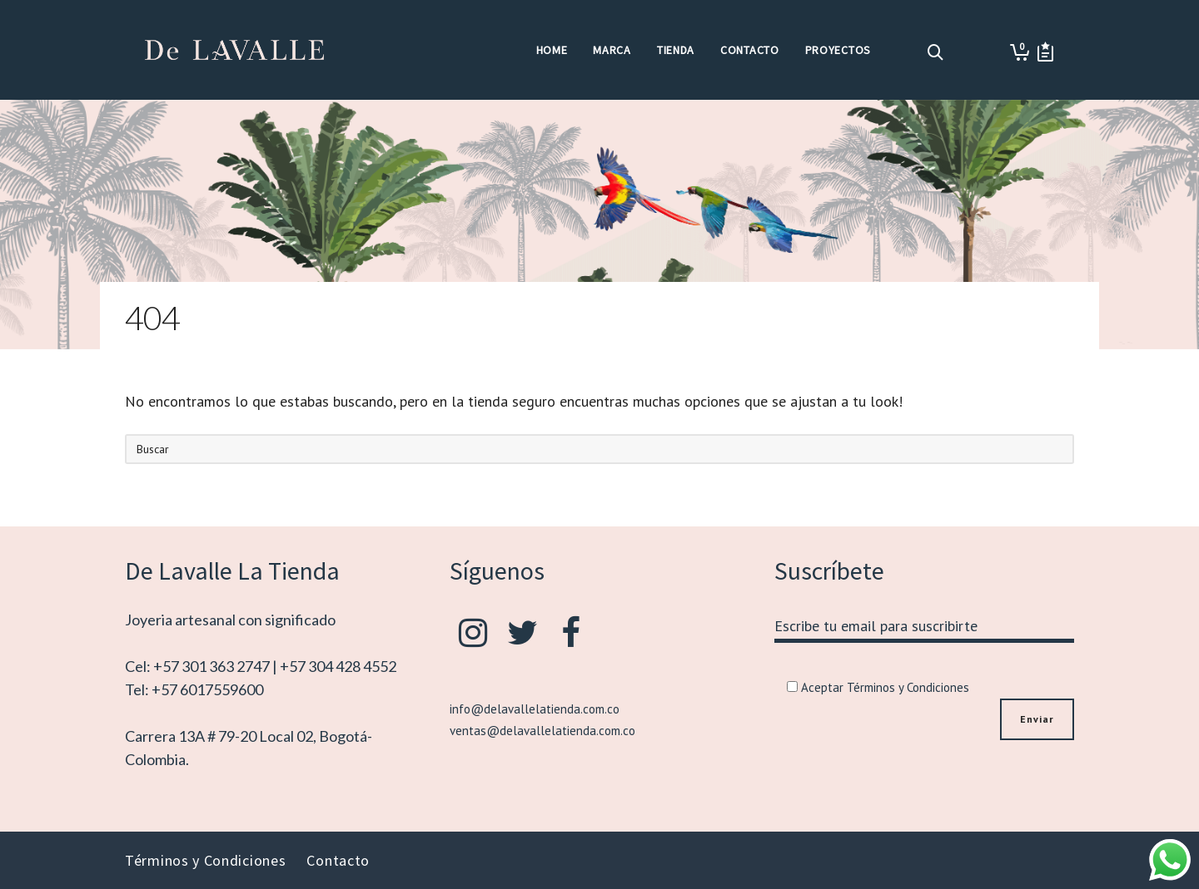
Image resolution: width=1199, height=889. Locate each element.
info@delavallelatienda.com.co (534, 709)
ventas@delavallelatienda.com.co (542, 730)
